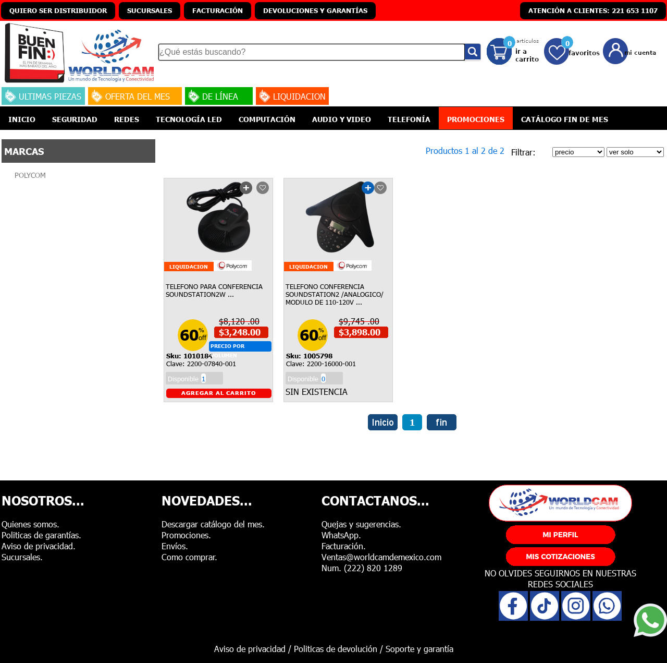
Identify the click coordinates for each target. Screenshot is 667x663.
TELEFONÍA (409, 119)
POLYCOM (30, 175)
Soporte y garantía (419, 648)
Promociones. (186, 534)
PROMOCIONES (475, 119)
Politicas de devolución (335, 648)
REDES (126, 119)
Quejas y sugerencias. (361, 524)
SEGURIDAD (74, 119)
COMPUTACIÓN (267, 119)
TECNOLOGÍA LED (189, 119)
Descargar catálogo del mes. (213, 524)
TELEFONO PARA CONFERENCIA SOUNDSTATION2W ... (214, 290)
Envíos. (175, 545)
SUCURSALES (149, 10)
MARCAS (24, 151)
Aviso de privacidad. (39, 545)
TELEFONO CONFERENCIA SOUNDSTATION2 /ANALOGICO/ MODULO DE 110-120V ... (335, 294)
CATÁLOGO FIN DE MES (564, 119)
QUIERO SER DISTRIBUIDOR (58, 10)
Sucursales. (22, 556)
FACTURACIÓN (217, 10)
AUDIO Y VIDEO (341, 119)
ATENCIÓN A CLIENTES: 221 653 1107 (593, 10)
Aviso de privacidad (250, 648)
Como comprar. (189, 556)
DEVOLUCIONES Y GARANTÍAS (315, 10)
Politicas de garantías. (41, 534)
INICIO (21, 119)
